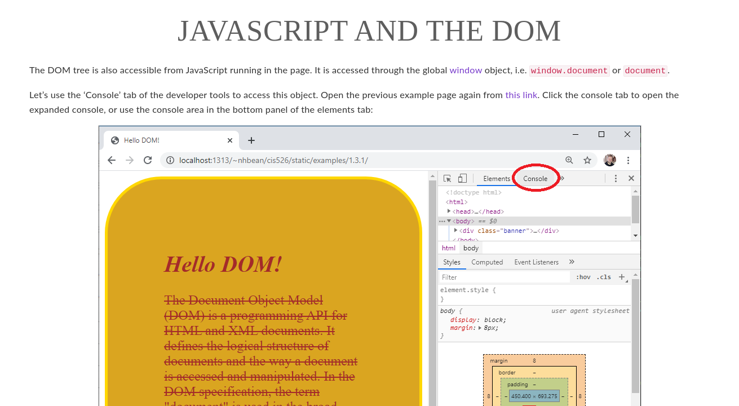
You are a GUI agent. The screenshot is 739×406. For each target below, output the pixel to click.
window (466, 69)
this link (521, 93)
